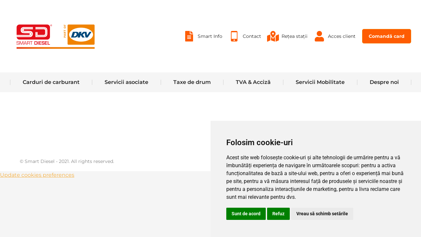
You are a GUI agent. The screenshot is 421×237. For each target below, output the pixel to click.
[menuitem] (202, 52)
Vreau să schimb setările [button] (322, 213)
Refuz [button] (278, 213)
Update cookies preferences (37, 191)
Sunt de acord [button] (246, 213)
